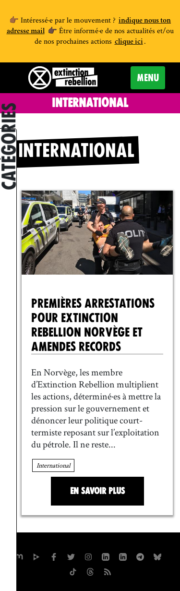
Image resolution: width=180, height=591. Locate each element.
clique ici (129, 42)
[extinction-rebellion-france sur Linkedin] (123, 556)
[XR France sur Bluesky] (157, 556)
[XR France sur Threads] (90, 571)
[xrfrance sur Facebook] (54, 556)
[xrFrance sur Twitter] (71, 556)
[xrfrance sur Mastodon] (19, 556)
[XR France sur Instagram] (140, 556)
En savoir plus (97, 491)
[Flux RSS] (107, 571)
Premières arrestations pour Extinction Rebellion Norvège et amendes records (93, 325)
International (53, 465)
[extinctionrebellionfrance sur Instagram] (88, 556)
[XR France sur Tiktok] (73, 571)
